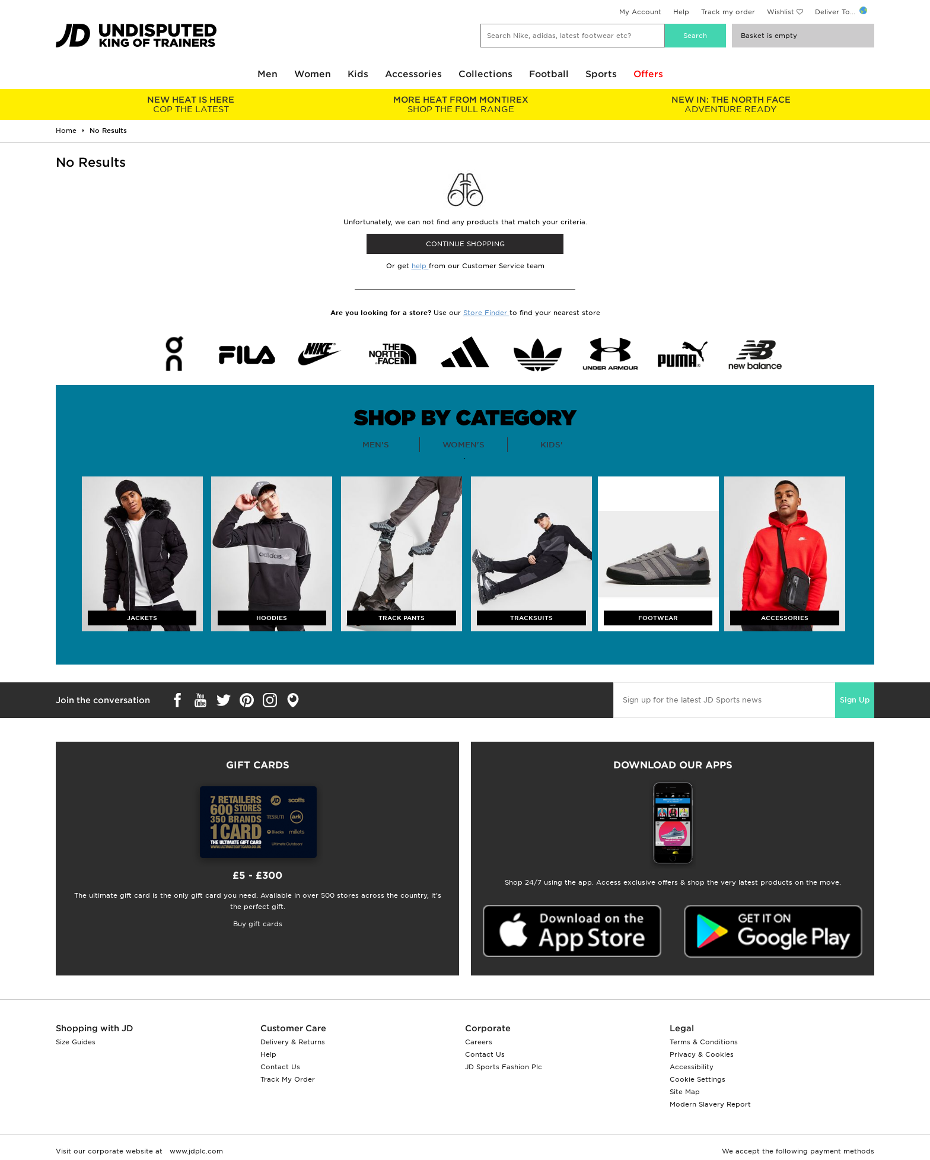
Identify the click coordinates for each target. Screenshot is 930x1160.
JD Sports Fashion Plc (503, 1067)
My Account (640, 12)
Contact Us (280, 1067)
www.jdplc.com (195, 1151)
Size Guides (75, 1042)
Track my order (728, 12)
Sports (601, 74)
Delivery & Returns (292, 1042)
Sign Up (855, 699)
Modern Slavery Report (710, 1104)
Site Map (685, 1092)
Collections (485, 74)
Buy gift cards (257, 924)
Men (267, 74)
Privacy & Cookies (702, 1054)
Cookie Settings (697, 1079)
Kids (358, 74)
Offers (648, 74)
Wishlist (780, 12)
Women (312, 74)
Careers (478, 1042)
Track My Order (287, 1079)
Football (549, 74)
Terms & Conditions (704, 1042)
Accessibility (692, 1067)
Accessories (413, 74)
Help (681, 12)
